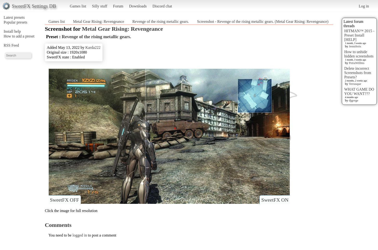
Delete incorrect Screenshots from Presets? (357, 72)
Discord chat (162, 6)
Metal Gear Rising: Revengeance (98, 21)
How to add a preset (19, 36)
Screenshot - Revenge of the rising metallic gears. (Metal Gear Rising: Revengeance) (263, 21)
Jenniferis (355, 46)
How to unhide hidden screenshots (358, 54)
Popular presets (15, 22)
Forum (118, 6)
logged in (80, 235)
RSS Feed (11, 45)
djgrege (353, 100)
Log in (364, 6)
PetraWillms (356, 63)
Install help (12, 31)
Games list (78, 6)
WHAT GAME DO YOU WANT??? (359, 91)
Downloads (138, 6)
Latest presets (14, 17)
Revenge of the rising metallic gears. (160, 21)
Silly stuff (99, 6)
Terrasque (355, 84)
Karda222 (93, 47)
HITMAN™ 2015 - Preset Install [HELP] (359, 35)
